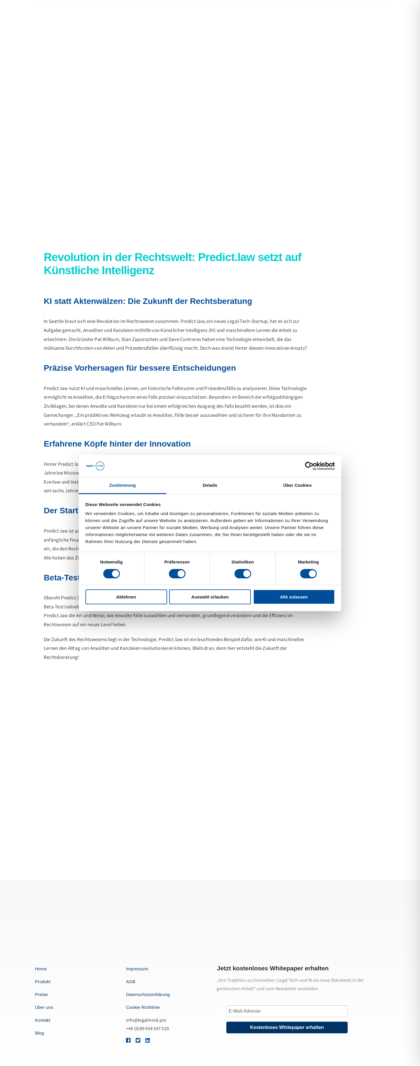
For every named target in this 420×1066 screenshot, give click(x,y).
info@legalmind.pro (146, 1020)
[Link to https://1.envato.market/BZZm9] (128, 1040)
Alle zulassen (294, 596)
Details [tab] (210, 485)
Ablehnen (126, 596)
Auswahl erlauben (210, 596)
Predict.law (192, 321)
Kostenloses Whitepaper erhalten (287, 1027)
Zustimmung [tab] (122, 485)
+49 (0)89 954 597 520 (147, 1028)
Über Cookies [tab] (297, 485)
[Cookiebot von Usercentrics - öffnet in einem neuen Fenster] (309, 466)
